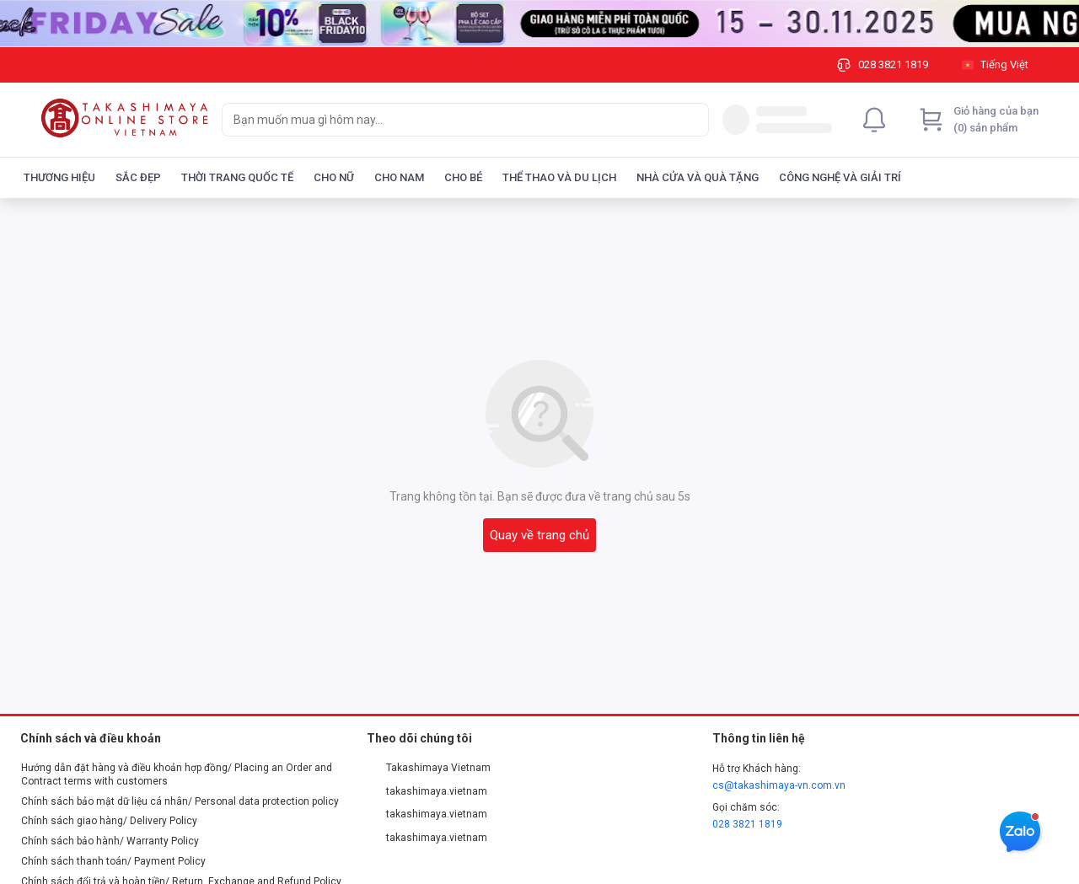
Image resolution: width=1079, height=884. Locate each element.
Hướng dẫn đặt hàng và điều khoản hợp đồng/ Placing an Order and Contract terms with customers (176, 774)
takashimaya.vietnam (427, 791)
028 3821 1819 (747, 824)
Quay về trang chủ (539, 535)
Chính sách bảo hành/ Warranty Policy (110, 841)
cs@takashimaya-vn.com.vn (778, 785)
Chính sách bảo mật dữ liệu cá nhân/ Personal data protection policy (180, 801)
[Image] (539, 23)
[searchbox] (450, 119)
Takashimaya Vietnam (429, 767)
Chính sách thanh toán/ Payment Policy (113, 861)
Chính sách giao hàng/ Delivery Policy (109, 821)
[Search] (692, 119)
